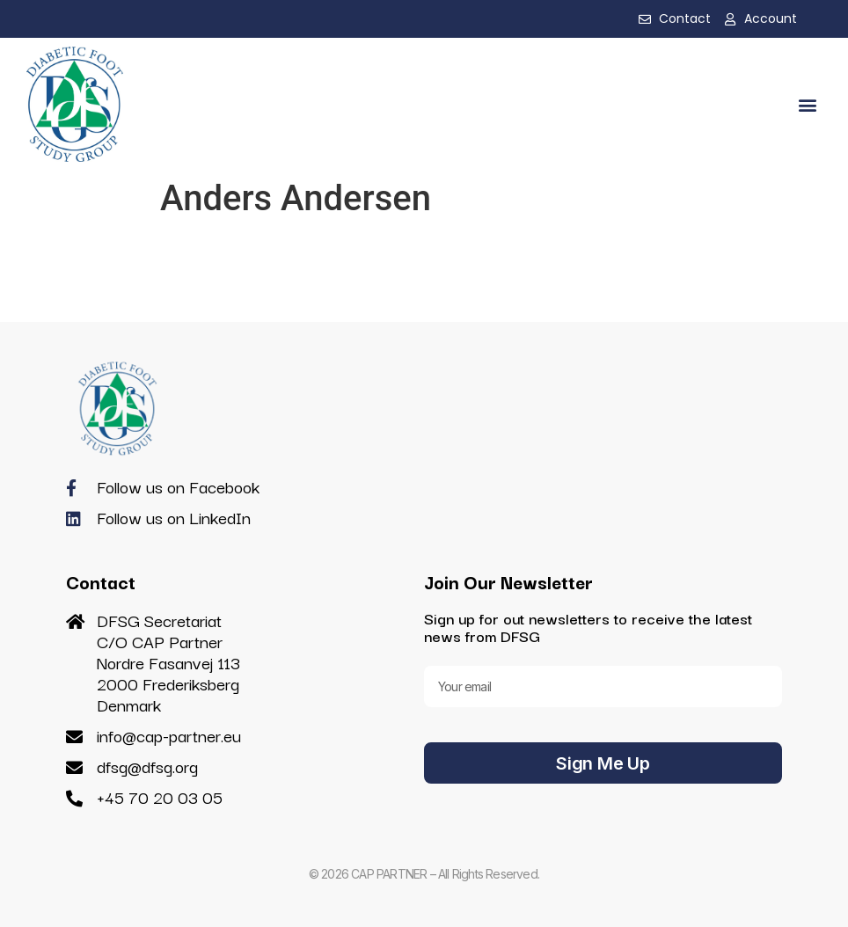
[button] (807, 104)
